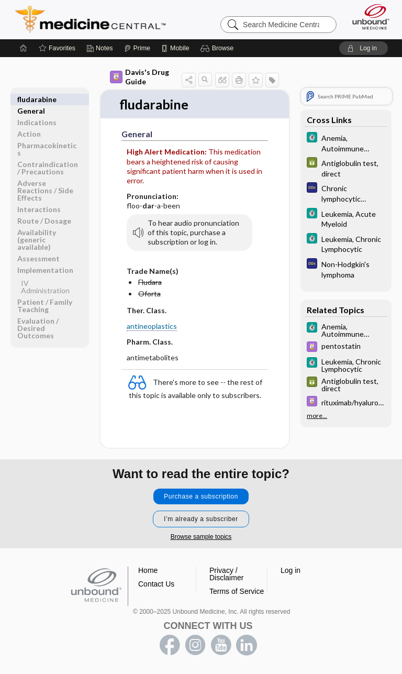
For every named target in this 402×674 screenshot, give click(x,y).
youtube (220, 645)
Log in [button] (290, 571)
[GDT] (346, 167)
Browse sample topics (201, 537)
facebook (169, 645)
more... (317, 416)
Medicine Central (96, 19)
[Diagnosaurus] (346, 192)
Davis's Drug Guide (139, 77)
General (31, 99)
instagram (195, 645)
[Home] (23, 48)
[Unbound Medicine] (367, 17)
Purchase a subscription (201, 497)
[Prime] (137, 48)
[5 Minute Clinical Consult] (346, 142)
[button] (218, 48)
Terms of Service (236, 592)
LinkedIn (246, 645)
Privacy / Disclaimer (226, 574)
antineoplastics (152, 326)
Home (148, 571)
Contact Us (156, 584)
